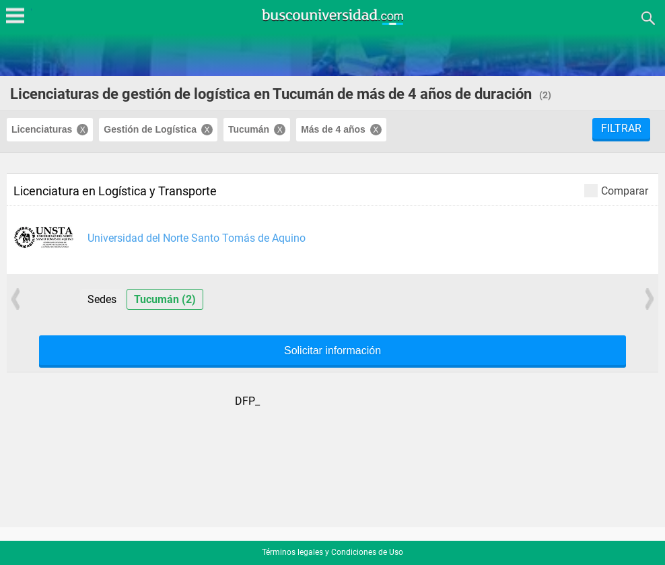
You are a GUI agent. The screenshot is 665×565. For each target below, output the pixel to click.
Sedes (102, 299)
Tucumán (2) (165, 299)
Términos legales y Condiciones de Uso (332, 552)
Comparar (616, 190)
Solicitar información (332, 350)
